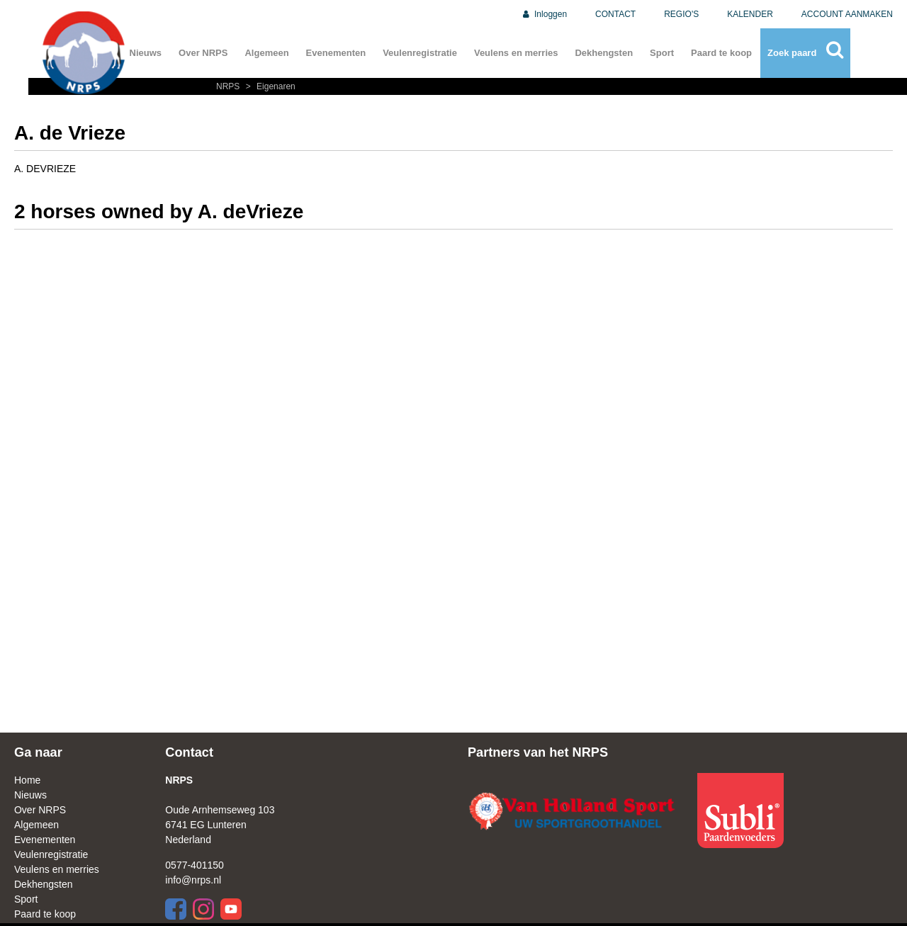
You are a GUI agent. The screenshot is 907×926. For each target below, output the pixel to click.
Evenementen (336, 52)
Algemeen (266, 52)
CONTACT (615, 14)
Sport (662, 52)
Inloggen (544, 14)
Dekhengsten (604, 52)
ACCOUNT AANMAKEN (847, 14)
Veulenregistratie (420, 52)
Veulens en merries (516, 52)
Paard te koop (721, 52)
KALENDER (750, 14)
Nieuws (146, 52)
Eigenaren (268, 86)
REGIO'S (681, 14)
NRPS (229, 86)
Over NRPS (203, 52)
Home (27, 780)
